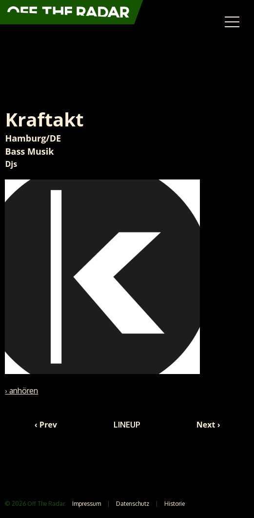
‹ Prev (46, 424)
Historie (174, 503)
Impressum (86, 503)
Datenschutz (132, 503)
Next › (208, 424)
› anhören (21, 390)
